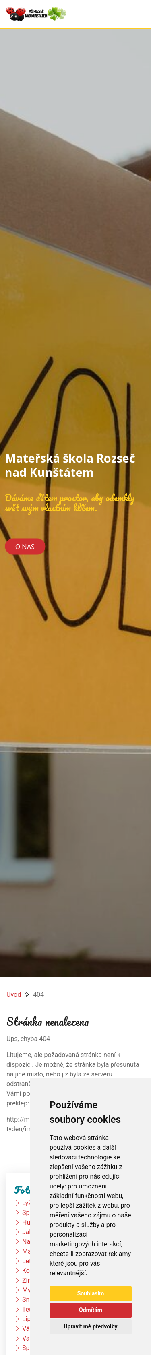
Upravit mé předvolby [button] (90, 1326)
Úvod (13, 994)
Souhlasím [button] (90, 1293)
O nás (25, 546)
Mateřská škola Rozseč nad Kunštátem (70, 465)
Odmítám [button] (90, 1310)
